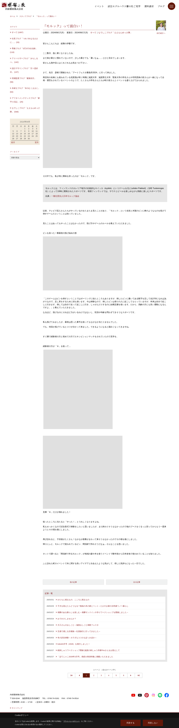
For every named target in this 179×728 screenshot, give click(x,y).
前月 (13, 142)
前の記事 (73, 582)
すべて (93, 33)
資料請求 (149, 6)
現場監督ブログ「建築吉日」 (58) (23, 80)
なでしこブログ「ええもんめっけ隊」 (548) (25, 110)
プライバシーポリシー (71, 721)
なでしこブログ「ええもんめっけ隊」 (115, 33)
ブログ (161, 6)
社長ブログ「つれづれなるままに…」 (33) (24, 40)
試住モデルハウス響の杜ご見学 (124, 6)
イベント (99, 6)
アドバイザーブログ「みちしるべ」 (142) (24, 60)
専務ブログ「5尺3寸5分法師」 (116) (23, 50)
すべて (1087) (17, 32)
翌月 (37, 142)
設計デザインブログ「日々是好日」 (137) (24, 70)
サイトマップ (17, 708)
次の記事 (136, 582)
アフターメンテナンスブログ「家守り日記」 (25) (25, 100)
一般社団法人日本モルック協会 (65, 196)
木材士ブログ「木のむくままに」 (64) (25, 90)
